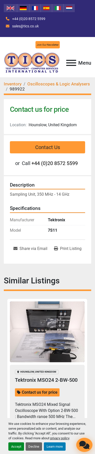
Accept (16, 446)
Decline (33, 446)
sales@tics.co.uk (25, 26)
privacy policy (59, 438)
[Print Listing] (68, 248)
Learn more (55, 446)
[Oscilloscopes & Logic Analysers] (58, 83)
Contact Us (47, 147)
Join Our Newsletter (48, 44)
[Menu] (71, 63)
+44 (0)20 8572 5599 (28, 19)
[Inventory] (13, 83)
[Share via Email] (30, 248)
